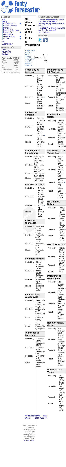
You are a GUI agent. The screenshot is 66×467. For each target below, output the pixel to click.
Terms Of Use (29, 440)
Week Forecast (9, 24)
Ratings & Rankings (11, 30)
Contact (5, 54)
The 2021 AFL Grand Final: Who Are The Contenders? (51, 29)
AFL (3, 19)
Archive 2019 (37, 417)
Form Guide (8, 34)
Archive (6, 39)
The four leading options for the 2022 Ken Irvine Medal (51, 20)
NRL (4, 42)
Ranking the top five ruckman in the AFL (51, 25)
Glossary (5, 50)
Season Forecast (10, 26)
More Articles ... (44, 32)
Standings (7, 28)
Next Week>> (43, 417)
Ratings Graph (9, 32)
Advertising (6, 52)
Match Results (9, 36)
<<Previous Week (29, 417)
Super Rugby (7, 44)
